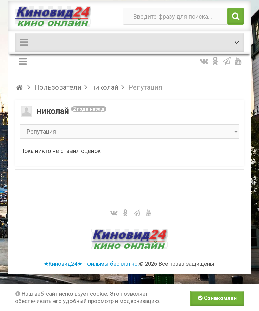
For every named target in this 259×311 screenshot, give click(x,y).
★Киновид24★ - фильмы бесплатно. (91, 263)
